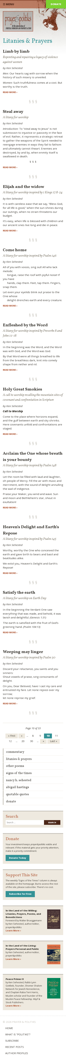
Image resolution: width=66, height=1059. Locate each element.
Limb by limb (16, 52)
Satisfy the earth (19, 593)
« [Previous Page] (21, 735)
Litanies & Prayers (19, 759)
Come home (15, 250)
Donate (56, 4)
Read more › (10, 92)
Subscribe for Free (20, 893)
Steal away (13, 112)
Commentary (15, 752)
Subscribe (12, 1040)
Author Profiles (16, 1053)
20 (22, 741)
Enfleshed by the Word (25, 325)
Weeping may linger (23, 652)
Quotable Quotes (17, 794)
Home (9, 1028)
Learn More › (13, 930)
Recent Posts (14, 1047)
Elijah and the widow (23, 187)
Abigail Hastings (17, 787)
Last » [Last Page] (53, 741)
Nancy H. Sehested (18, 780)
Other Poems (15, 766)
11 (56, 735)
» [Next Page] (43, 741)
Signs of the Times (19, 773)
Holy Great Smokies (22, 389)
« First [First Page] (11, 735)
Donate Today (17, 857)
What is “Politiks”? (17, 1034)
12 (10, 741)
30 (31, 741)
